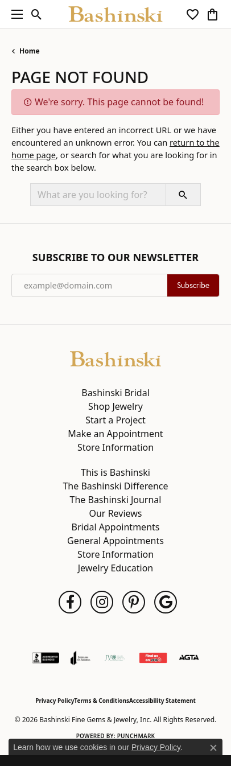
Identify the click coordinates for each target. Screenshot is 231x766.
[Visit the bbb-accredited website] (45, 657)
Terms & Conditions (101, 700)
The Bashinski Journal (116, 499)
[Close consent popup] (213, 747)
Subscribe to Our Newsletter (115, 258)
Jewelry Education (115, 568)
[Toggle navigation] (14, 14)
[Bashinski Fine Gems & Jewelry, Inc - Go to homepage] (115, 358)
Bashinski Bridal (115, 392)
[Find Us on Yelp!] (153, 657)
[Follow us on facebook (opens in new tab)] (70, 602)
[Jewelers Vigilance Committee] (114, 657)
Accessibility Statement (162, 700)
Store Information (115, 447)
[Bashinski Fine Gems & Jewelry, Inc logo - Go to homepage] (116, 14)
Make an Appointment (115, 433)
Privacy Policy (54, 700)
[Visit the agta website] (189, 657)
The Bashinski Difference (115, 486)
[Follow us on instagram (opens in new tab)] (101, 602)
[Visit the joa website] (80, 657)
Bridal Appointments (116, 527)
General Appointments (115, 540)
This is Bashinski (115, 472)
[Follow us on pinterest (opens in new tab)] (133, 602)
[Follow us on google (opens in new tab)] (165, 602)
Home (29, 51)
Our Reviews (115, 513)
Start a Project (115, 420)
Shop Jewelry (115, 406)
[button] (37, 14)
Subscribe (193, 285)
